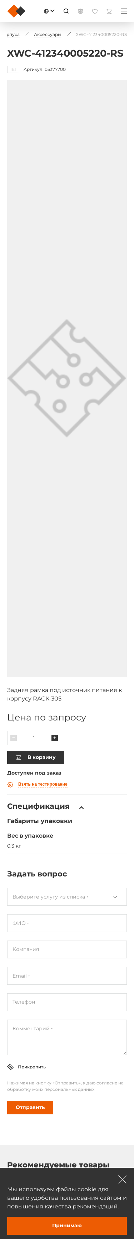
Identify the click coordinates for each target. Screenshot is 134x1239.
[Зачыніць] (122, 1179)
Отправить (30, 1107)
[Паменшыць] (13, 738)
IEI (13, 69)
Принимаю (67, 1225)
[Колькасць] (34, 738)
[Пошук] (66, 11)
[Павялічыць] (54, 738)
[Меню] (124, 11)
